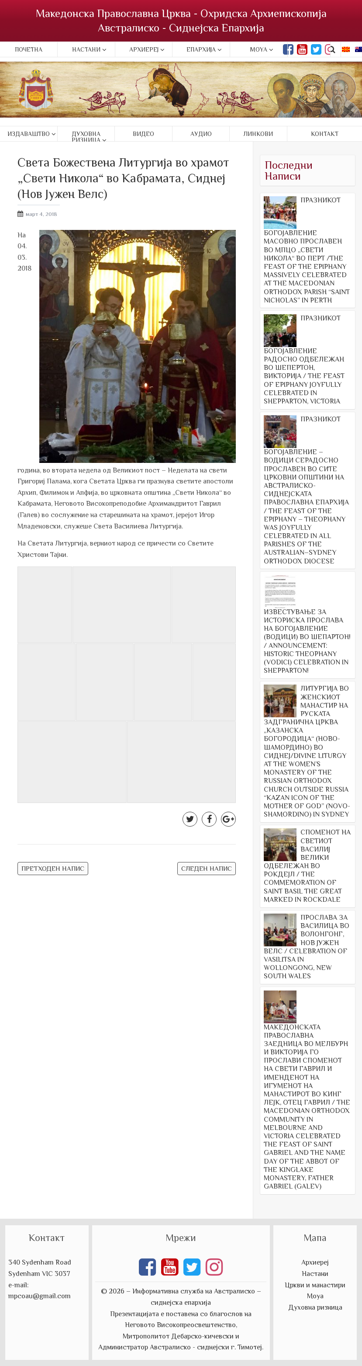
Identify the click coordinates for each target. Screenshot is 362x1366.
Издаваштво (28, 133)
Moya (258, 49)
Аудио (201, 133)
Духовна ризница (86, 136)
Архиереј (144, 49)
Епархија (201, 49)
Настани (86, 49)
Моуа (315, 1296)
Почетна (28, 49)
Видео (143, 133)
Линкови (258, 133)
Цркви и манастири (315, 1285)
